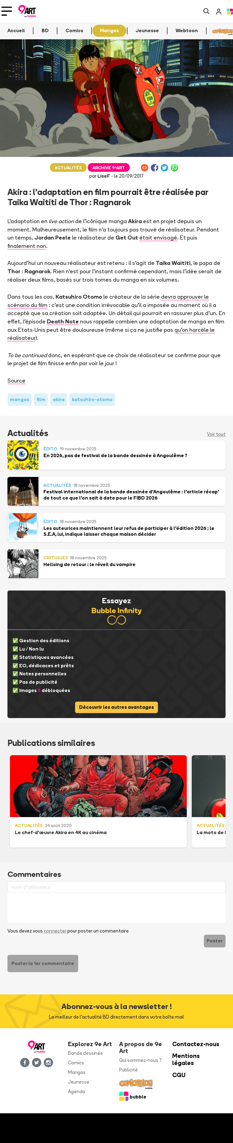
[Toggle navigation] (6, 11)
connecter (55, 931)
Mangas (77, 1072)
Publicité (128, 1070)
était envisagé (158, 237)
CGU (179, 1075)
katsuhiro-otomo (92, 399)
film (41, 399)
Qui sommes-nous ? (140, 1060)
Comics (76, 1063)
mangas (19, 399)
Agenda (76, 1091)
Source (16, 380)
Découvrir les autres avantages (116, 707)
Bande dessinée (85, 1053)
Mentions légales (186, 1059)
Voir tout (216, 434)
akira (59, 399)
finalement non (26, 245)
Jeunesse (78, 1082)
